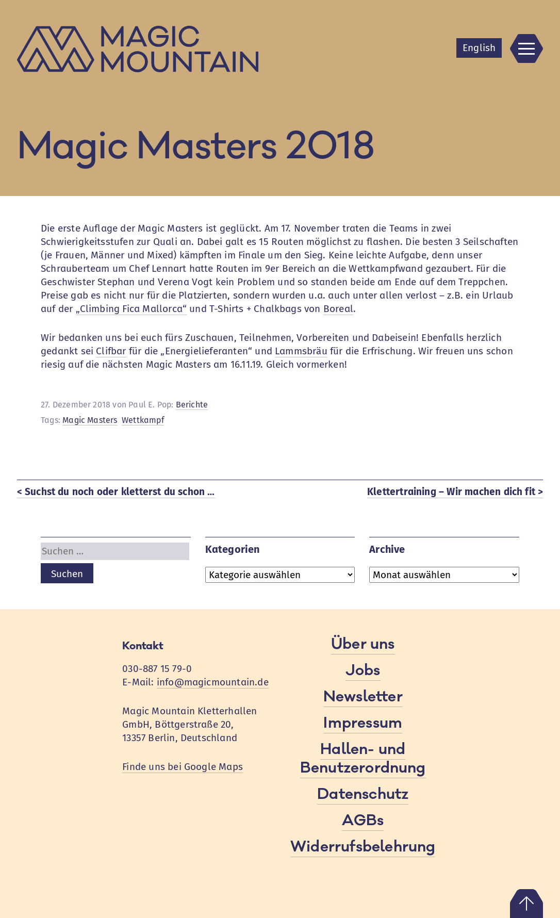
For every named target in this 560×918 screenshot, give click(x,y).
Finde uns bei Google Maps (182, 767)
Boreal (338, 309)
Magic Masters (89, 420)
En (479, 48)
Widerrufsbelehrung (362, 847)
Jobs (363, 670)
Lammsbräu (301, 351)
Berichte (192, 404)
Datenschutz (362, 794)
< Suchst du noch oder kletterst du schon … (116, 492)
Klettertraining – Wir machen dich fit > (455, 492)
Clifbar (111, 351)
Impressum (362, 723)
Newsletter (363, 697)
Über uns (363, 644)
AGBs (363, 820)
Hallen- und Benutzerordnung (363, 759)
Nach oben (526, 903)
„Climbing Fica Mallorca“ (131, 309)
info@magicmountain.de (213, 682)
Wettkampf (143, 420)
